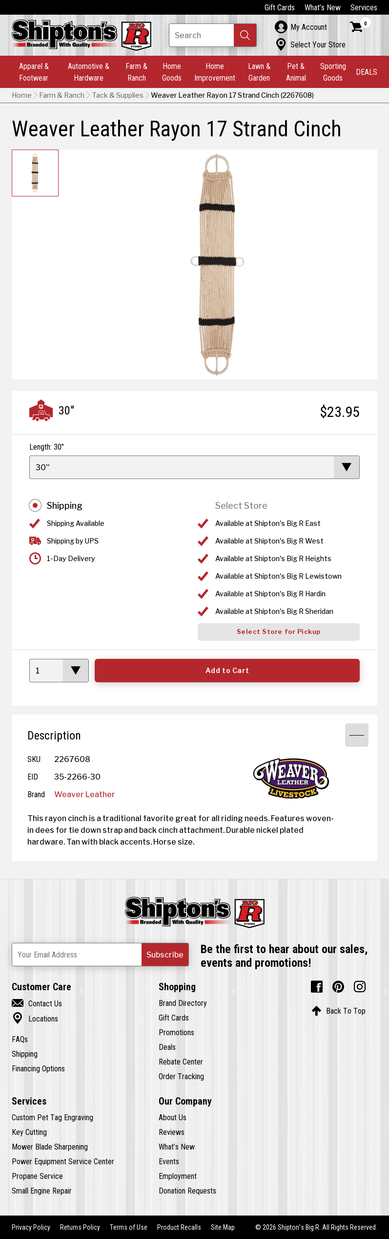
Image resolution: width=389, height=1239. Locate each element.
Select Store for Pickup (279, 632)
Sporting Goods (333, 72)
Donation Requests (187, 1191)
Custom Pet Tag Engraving (52, 1117)
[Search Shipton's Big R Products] (213, 35)
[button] (245, 35)
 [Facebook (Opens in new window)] (317, 987)
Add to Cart (227, 670)
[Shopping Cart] (360, 27)
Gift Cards (280, 7)
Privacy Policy (31, 1227)
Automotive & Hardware (88, 72)
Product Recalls (179, 1227)
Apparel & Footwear (34, 72)
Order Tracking (181, 1076)
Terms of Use (128, 1227)
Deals (167, 1047)
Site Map (223, 1227)
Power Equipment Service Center (63, 1161)
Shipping (64, 506)
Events (169, 1161)
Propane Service (37, 1176)
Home (22, 95)
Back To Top (338, 1011)
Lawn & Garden (259, 72)
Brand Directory (183, 1003)
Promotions (176, 1032)
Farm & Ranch (136, 72)
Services (363, 7)
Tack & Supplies (117, 95)
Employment (178, 1176)
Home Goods (172, 72)
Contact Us (37, 1003)
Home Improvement (214, 72)
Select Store (241, 506)
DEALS (366, 72)
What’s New (323, 7)
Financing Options (38, 1068)
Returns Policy (80, 1227)
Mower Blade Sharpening (50, 1147)
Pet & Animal (296, 72)
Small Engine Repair (42, 1191)
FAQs (20, 1039)
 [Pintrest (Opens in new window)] (338, 987)
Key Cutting (29, 1132)
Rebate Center (181, 1061)
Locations (35, 1018)
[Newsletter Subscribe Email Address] (100, 954)
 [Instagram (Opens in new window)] (360, 987)
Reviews (171, 1132)
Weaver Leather (84, 794)
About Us (172, 1117)
